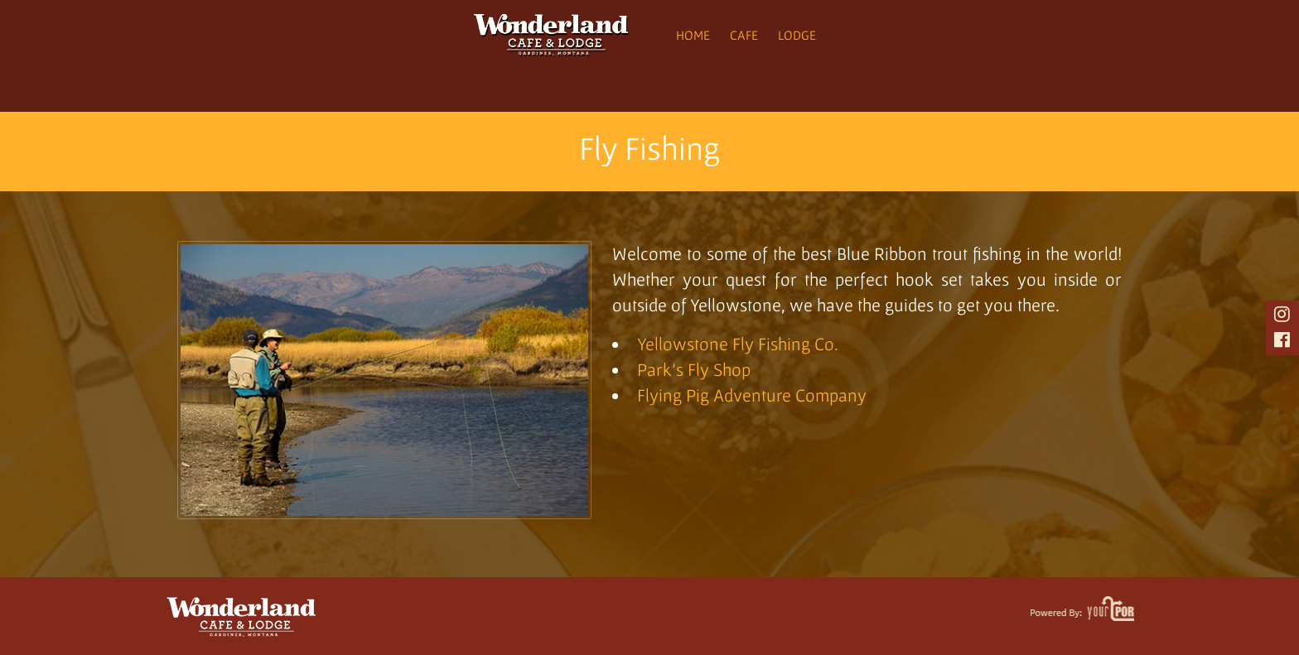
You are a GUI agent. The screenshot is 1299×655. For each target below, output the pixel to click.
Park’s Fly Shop (694, 369)
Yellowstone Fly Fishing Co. (740, 344)
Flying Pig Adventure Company (752, 395)
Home (693, 34)
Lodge (797, 34)
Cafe (744, 34)
